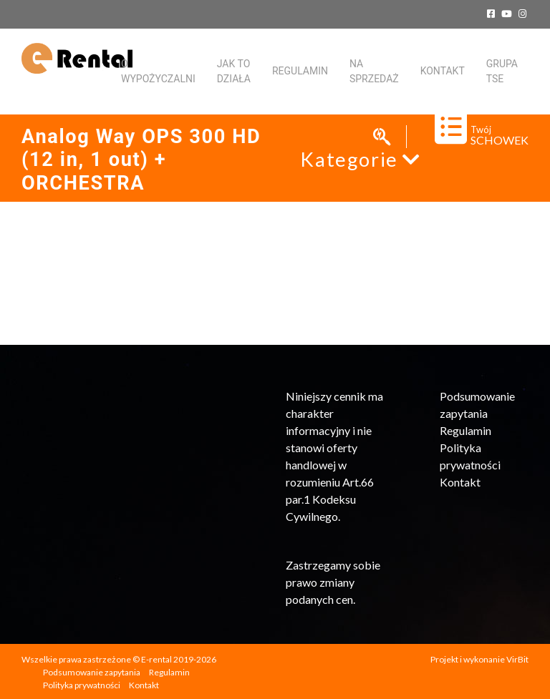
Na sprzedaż (374, 71)
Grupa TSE (502, 71)
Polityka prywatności (81, 685)
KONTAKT (442, 71)
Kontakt (460, 482)
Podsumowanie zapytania (91, 672)
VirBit (517, 659)
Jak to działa (234, 71)
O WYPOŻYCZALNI (158, 71)
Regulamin (300, 71)
